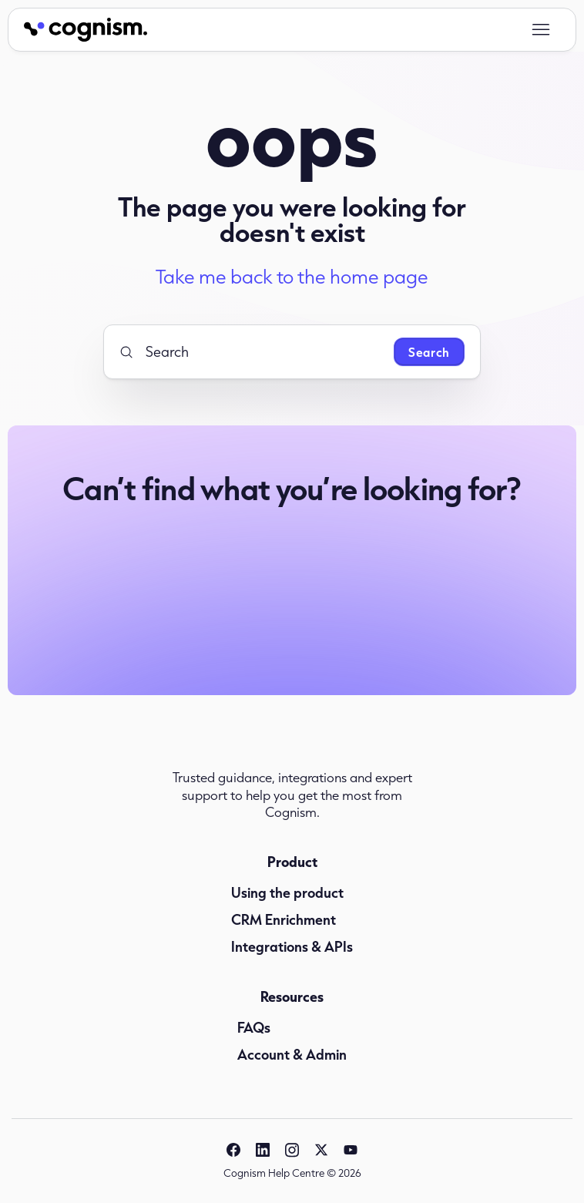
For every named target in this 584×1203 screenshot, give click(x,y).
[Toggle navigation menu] (540, 30)
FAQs (253, 1027)
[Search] (250, 351)
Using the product (287, 892)
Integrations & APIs (292, 946)
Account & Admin (292, 1054)
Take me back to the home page (292, 276)
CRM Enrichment (283, 919)
